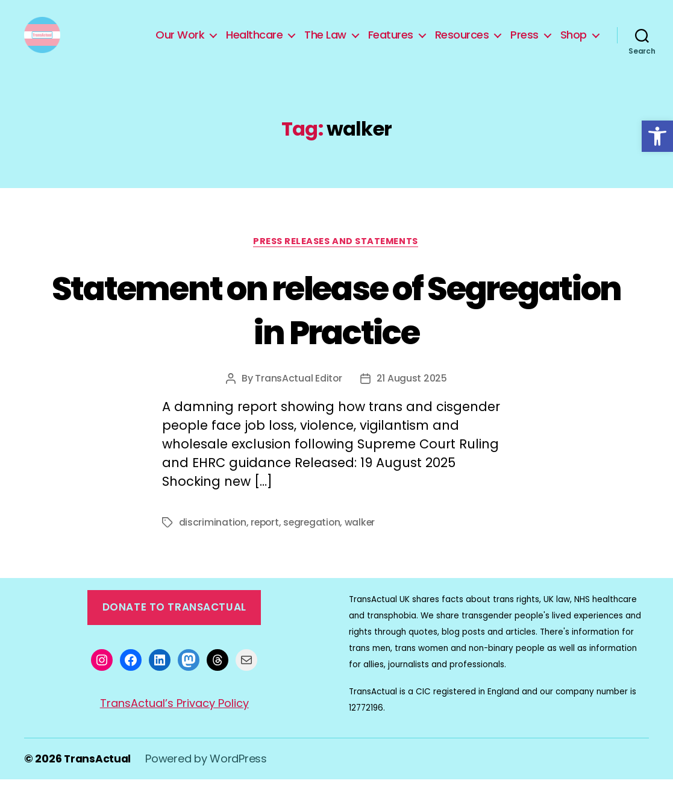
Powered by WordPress (208, 777)
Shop (573, 44)
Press (524, 44)
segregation (315, 541)
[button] (657, 136)
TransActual (98, 777)
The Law (325, 44)
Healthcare (254, 44)
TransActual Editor (298, 397)
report (266, 541)
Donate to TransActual (174, 627)
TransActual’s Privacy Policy (174, 722)
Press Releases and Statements (336, 260)
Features (390, 44)
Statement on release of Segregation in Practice (336, 328)
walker (364, 541)
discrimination (213, 541)
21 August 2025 (412, 397)
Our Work (179, 44)
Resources (462, 44)
